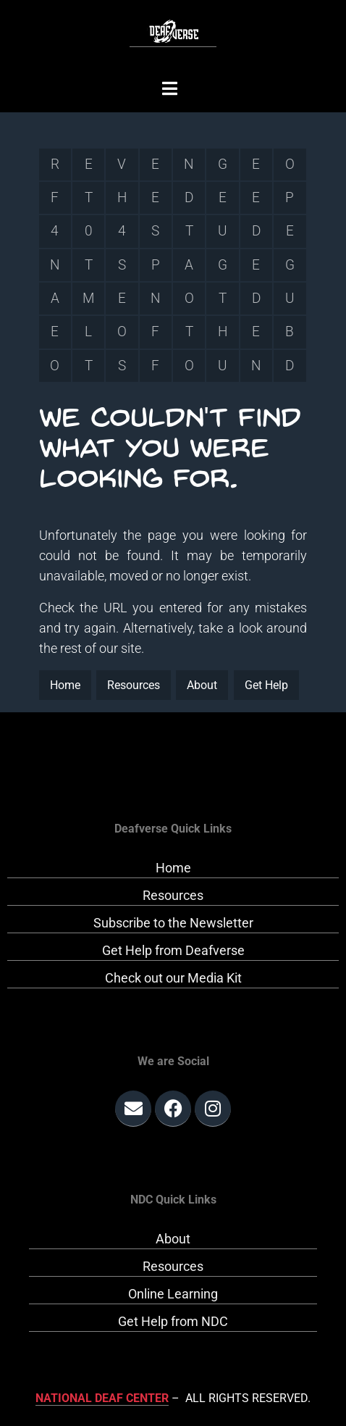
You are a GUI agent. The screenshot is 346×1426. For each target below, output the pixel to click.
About (202, 685)
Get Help (266, 685)
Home (65, 685)
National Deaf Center (102, 1398)
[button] (169, 88)
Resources (133, 685)
